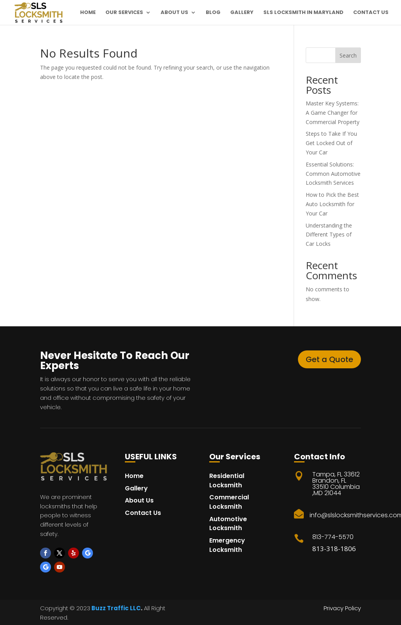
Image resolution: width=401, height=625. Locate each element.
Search (348, 55)
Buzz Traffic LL (113, 608)
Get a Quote (329, 359)
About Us (174, 13)
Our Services (124, 13)
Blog (213, 13)
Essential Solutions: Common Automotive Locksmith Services (333, 174)
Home (88, 13)
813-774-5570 (333, 536)
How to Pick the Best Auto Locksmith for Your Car (332, 204)
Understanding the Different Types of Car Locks (329, 235)
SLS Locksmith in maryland (303, 13)
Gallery (242, 13)
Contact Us (371, 13)
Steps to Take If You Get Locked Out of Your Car (331, 143)
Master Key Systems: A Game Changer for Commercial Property (332, 113)
